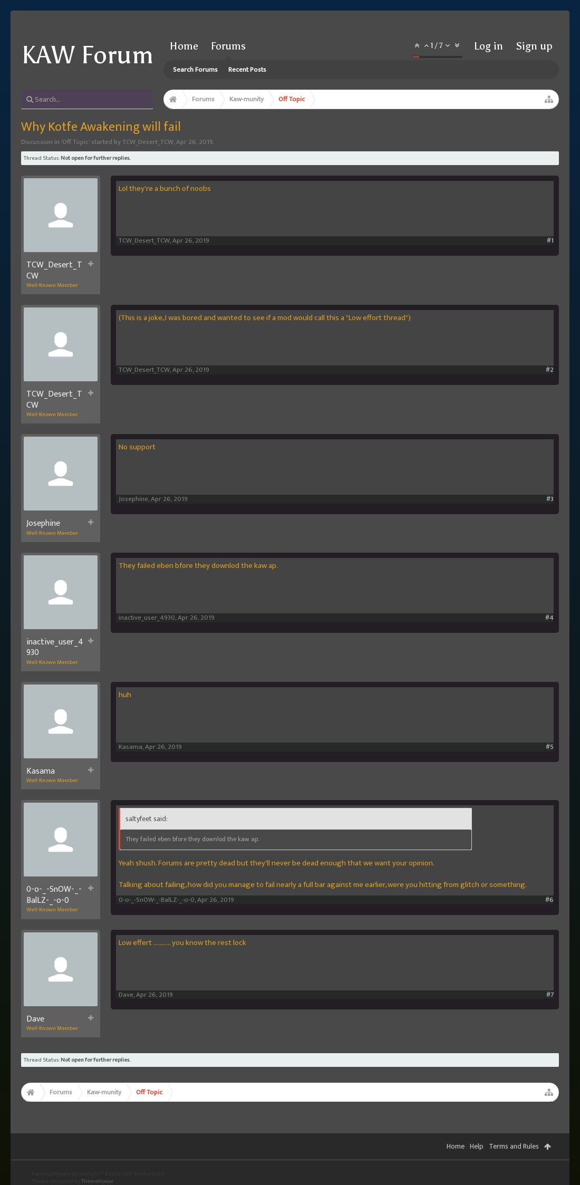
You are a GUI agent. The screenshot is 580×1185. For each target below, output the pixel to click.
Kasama (40, 771)
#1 (550, 240)
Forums (228, 46)
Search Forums (195, 69)
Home (184, 46)
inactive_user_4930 (54, 648)
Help (477, 1146)
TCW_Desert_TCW (147, 142)
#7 (550, 994)
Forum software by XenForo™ (98, 1174)
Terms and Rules (514, 1146)
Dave (35, 1019)
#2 (550, 369)
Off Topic (75, 142)
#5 (550, 747)
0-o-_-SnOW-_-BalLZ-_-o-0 (54, 895)
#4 (549, 617)
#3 (550, 499)
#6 (549, 899)
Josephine (43, 523)
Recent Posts (247, 69)
